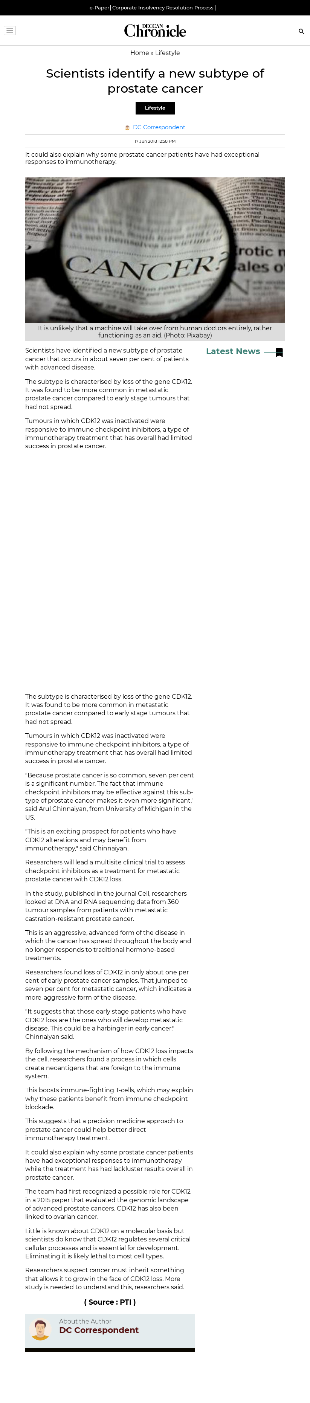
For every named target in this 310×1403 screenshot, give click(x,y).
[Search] (301, 32)
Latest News (233, 351)
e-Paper (99, 8)
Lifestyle (155, 108)
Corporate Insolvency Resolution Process (163, 8)
